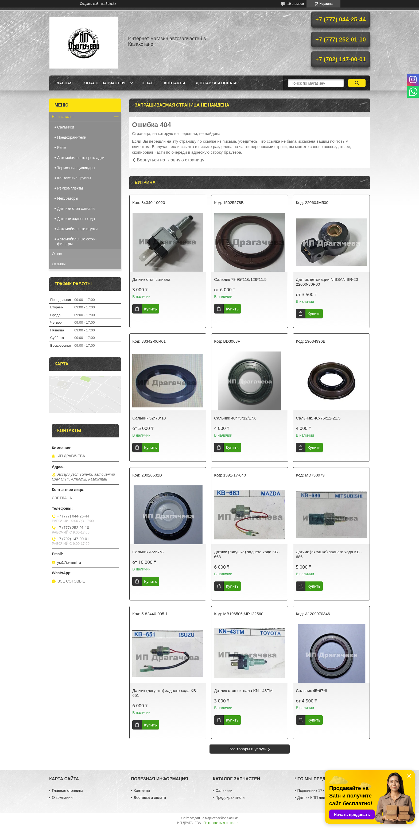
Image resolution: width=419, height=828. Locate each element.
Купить (150, 309)
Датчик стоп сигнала (151, 279)
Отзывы (58, 264)
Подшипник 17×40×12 (316, 790)
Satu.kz (232, 818)
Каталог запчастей (104, 83)
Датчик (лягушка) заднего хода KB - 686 (329, 554)
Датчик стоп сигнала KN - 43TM (243, 690)
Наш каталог (63, 117)
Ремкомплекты (70, 188)
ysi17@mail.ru (69, 562)
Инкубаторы (67, 198)
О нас (147, 83)
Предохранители (71, 137)
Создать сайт (90, 4)
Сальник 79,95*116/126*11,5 (240, 279)
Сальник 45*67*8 (148, 552)
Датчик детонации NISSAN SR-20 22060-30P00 (327, 281)
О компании (62, 797)
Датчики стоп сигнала (76, 208)
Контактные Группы (74, 178)
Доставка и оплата (216, 83)
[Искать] (357, 83)
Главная (64, 83)
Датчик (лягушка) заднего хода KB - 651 (165, 693)
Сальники (65, 127)
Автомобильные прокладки (80, 158)
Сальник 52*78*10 (149, 418)
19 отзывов (295, 4)
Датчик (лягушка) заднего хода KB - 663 (247, 554)
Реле (61, 147)
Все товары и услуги (248, 749)
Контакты (174, 83)
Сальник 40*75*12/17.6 (235, 418)
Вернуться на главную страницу (170, 159)
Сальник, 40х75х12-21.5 (318, 418)
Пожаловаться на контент (222, 823)
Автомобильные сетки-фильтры (77, 241)
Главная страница (67, 790)
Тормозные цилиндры (76, 168)
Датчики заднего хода (76, 219)
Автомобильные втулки (77, 229)
